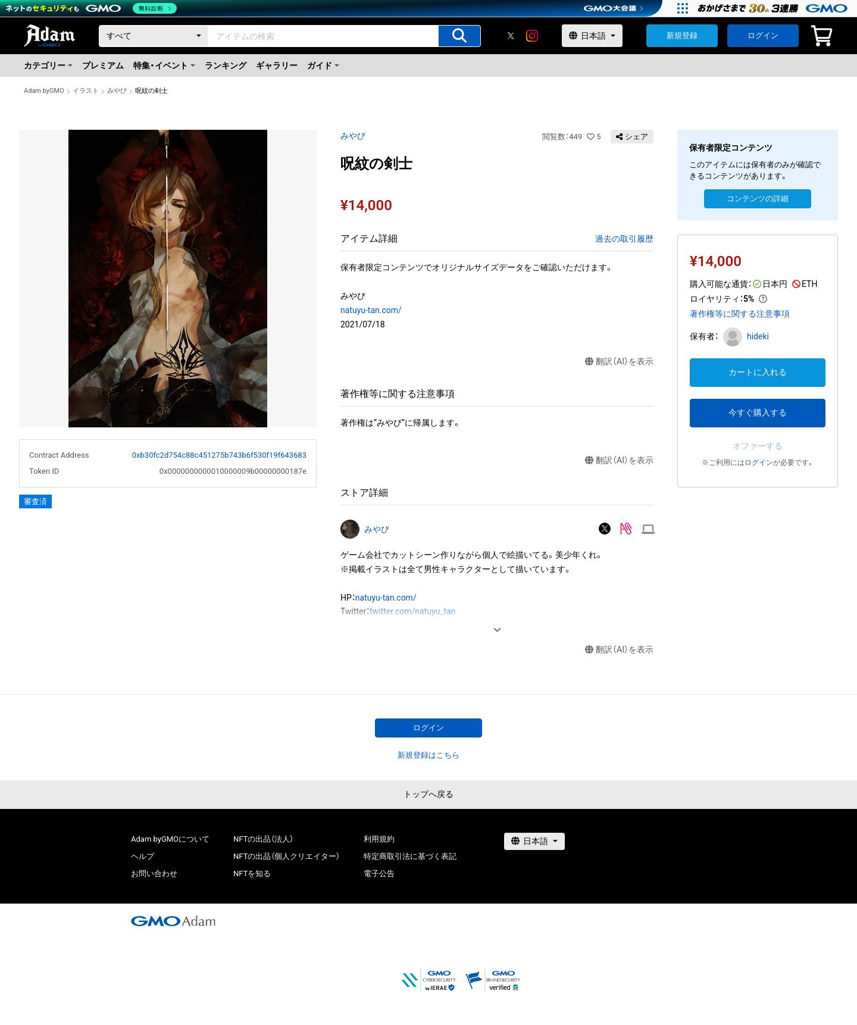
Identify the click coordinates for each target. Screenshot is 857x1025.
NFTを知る (252, 873)
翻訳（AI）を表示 (619, 361)
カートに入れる (757, 372)
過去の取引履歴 (624, 238)
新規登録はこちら (428, 755)
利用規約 (379, 839)
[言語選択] (592, 35)
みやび (117, 91)
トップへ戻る (428, 794)
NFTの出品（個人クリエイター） (286, 856)
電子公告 (379, 873)
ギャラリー (277, 65)
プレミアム (103, 65)
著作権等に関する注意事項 (740, 313)
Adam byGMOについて (170, 839)
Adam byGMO (44, 91)
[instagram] (532, 36)
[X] (511, 36)
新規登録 (682, 35)
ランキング (225, 65)
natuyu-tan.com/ (371, 310)
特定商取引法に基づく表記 (410, 856)
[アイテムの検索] (459, 36)
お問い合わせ (154, 873)
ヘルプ (142, 856)
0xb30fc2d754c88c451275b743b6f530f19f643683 (219, 455)
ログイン (762, 35)
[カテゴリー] (153, 36)
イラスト (86, 91)
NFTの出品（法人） (263, 839)
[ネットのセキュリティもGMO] (91, 8)
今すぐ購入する (757, 412)
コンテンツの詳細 (758, 198)
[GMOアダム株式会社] (173, 920)
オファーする (758, 446)
